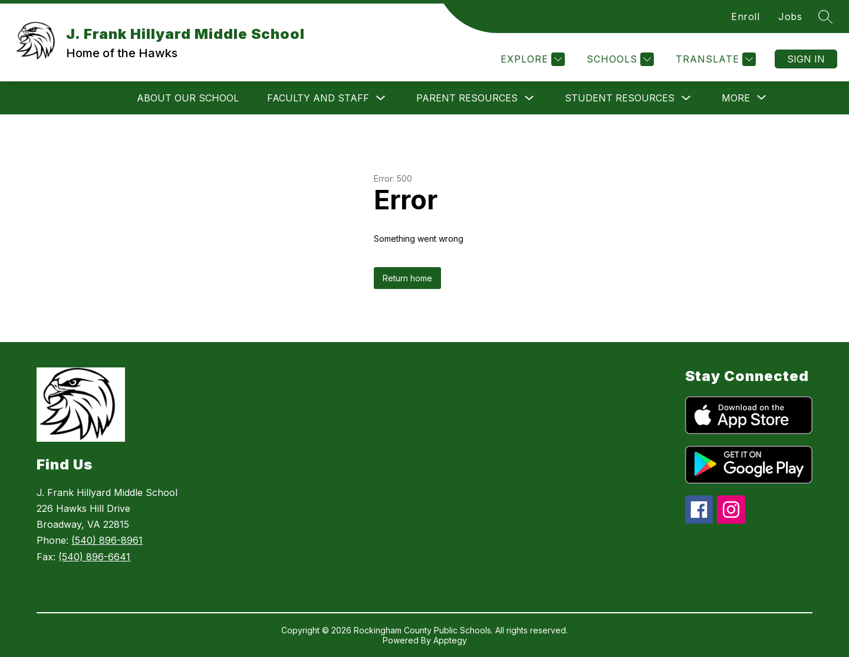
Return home (407, 278)
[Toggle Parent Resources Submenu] (529, 98)
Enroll (745, 16)
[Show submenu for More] (736, 98)
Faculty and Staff (318, 98)
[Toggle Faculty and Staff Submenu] (381, 98)
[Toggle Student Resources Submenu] (686, 98)
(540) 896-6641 (94, 557)
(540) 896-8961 (107, 540)
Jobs (790, 16)
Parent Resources (467, 98)
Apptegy (450, 640)
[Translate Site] (714, 59)
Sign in (806, 59)
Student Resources (619, 98)
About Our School (188, 98)
